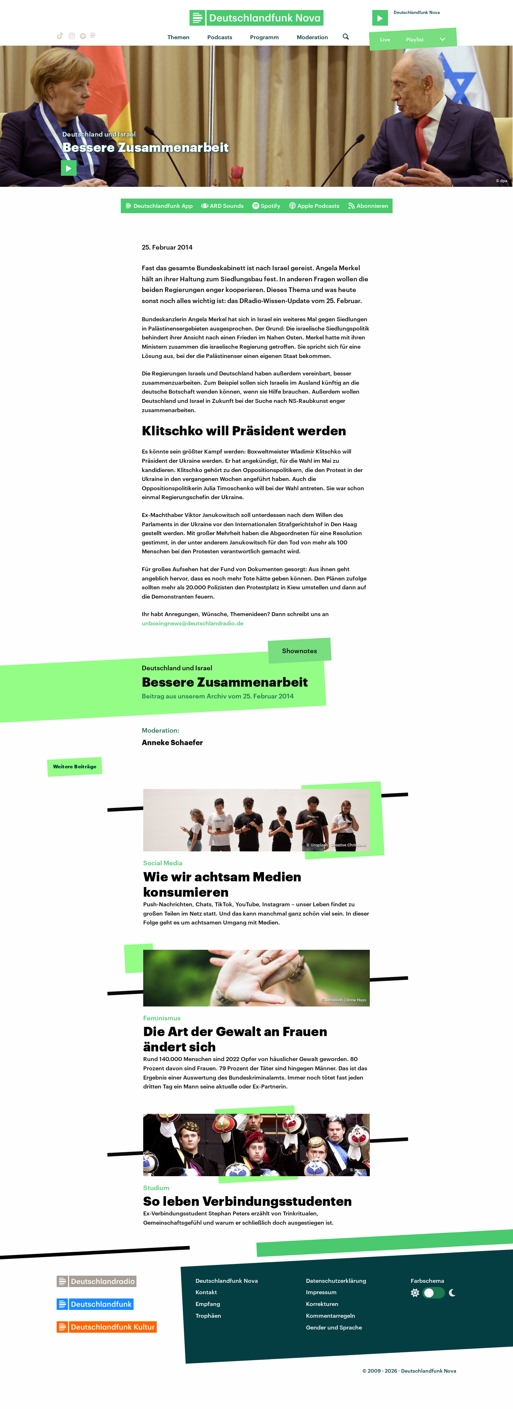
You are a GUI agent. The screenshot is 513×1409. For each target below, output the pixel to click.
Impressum (321, 1291)
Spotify (266, 205)
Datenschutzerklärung (336, 1280)
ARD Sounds (222, 205)
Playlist (415, 39)
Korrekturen (322, 1303)
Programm (264, 37)
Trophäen (208, 1315)
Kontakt (206, 1291)
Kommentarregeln (330, 1315)
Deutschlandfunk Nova (227, 1280)
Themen (178, 37)
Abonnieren (368, 205)
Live (385, 39)
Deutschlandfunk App (159, 205)
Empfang (208, 1303)
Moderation (312, 37)
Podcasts (219, 37)
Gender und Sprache (334, 1327)
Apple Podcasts (314, 205)
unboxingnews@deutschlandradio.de (192, 623)
